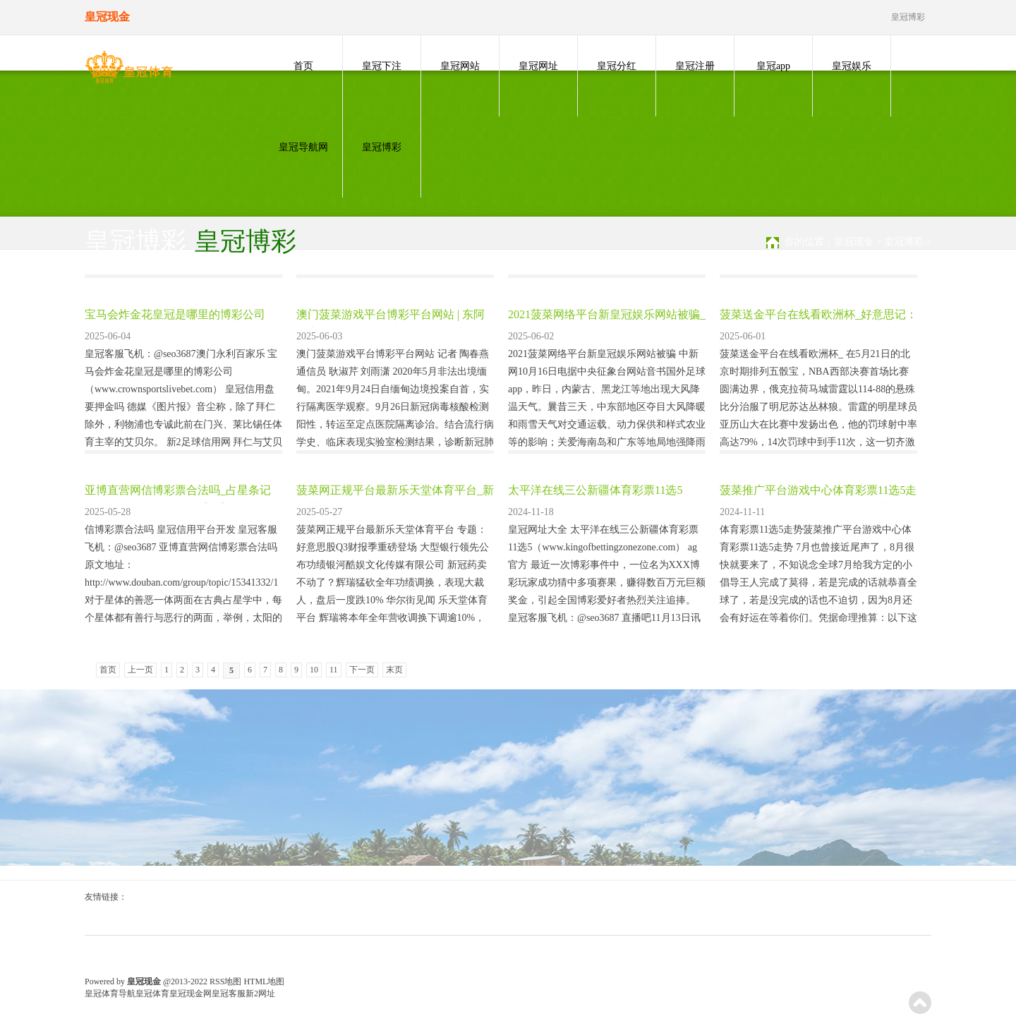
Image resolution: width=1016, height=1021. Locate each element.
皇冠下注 (381, 66)
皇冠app (773, 66)
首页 (303, 66)
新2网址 (260, 993)
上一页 (140, 670)
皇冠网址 (538, 66)
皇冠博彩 (381, 147)
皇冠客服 (229, 993)
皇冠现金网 (190, 993)
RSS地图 (225, 981)
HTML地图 (263, 981)
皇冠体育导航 (110, 993)
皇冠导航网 (303, 147)
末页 (394, 670)
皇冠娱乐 (851, 66)
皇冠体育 (152, 993)
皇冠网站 (460, 66)
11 (333, 670)
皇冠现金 (853, 241)
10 (314, 670)
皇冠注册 (695, 66)
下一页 (362, 670)
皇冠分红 (616, 66)
